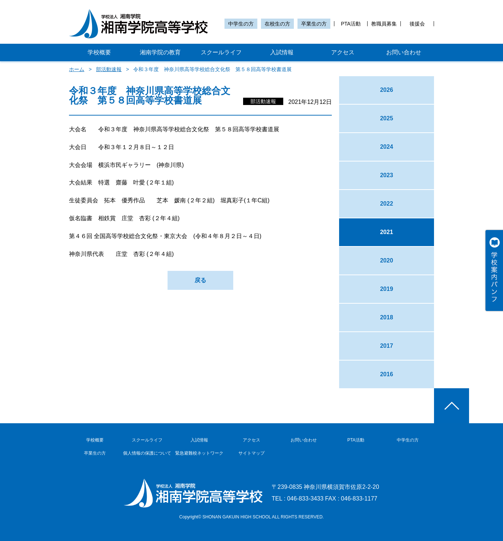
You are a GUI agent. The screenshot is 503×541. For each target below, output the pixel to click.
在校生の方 (277, 24)
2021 (386, 232)
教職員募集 (384, 23)
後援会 (417, 23)
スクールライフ (221, 52)
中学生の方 (241, 24)
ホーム (76, 69)
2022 (386, 204)
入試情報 (281, 52)
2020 (386, 260)
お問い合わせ (403, 52)
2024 (386, 147)
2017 (386, 346)
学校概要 (99, 52)
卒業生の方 (314, 24)
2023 (386, 175)
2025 (386, 118)
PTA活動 (351, 23)
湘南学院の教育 (160, 52)
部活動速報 (109, 69)
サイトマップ (251, 453)
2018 (386, 317)
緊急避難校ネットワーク (199, 453)
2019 (386, 289)
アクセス (342, 52)
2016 (386, 374)
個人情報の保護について (147, 453)
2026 (386, 90)
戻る (200, 280)
